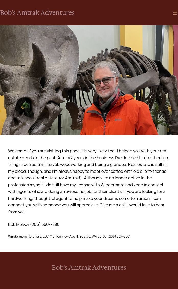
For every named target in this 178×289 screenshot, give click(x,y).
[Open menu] (175, 13)
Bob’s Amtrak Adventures (37, 12)
